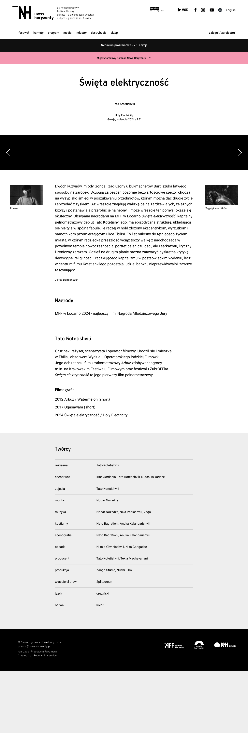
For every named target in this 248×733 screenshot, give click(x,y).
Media (67, 33)
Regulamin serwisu (45, 717)
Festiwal (24, 33)
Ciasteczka (24, 717)
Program (53, 33)
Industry (81, 33)
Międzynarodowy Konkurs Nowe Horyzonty (121, 58)
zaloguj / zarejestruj (222, 33)
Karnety (38, 33)
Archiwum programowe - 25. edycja (124, 45)
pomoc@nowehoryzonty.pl (34, 708)
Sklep (114, 33)
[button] (240, 183)
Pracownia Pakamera (44, 713)
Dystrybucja (98, 33)
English (231, 10)
